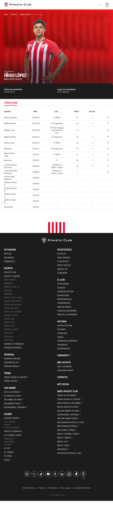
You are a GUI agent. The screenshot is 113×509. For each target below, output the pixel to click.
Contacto (62, 382)
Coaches (7, 451)
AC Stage (8, 463)
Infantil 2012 (9, 321)
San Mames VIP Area (13, 404)
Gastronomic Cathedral (16, 413)
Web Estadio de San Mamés (70, 408)
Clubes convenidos (12, 434)
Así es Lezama (10, 428)
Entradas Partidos (13, 362)
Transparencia (64, 305)
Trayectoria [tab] (10, 102)
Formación (8, 445)
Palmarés (61, 333)
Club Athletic (63, 261)
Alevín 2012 (9, 336)
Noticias (8, 253)
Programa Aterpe (66, 375)
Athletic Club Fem (12, 277)
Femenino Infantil (11, 332)
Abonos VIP (62, 270)
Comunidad (62, 274)
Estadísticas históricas (68, 345)
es (101, 5)
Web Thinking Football (68, 433)
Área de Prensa (64, 309)
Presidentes (62, 349)
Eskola (7, 467)
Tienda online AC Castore (16, 381)
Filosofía (61, 289)
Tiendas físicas (11, 385)
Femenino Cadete (11, 317)
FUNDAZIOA (63, 360)
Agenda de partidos (13, 351)
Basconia (8, 292)
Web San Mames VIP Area (69, 417)
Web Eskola (62, 457)
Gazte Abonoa (64, 257)
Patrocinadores (65, 301)
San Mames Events (13, 408)
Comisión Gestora (66, 293)
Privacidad (52, 496)
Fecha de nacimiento (13, 89)
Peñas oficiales (64, 266)
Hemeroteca (10, 261)
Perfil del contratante (68, 317)
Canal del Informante (67, 313)
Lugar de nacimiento (66, 89)
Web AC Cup (62, 449)
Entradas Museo (12, 370)
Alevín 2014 (9, 339)
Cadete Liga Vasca (11, 310)
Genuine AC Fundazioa (14, 347)
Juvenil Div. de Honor (13, 303)
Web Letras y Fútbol (67, 437)
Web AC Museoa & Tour (68, 413)
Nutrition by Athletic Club (70, 461)
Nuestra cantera (12, 424)
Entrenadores (64, 353)
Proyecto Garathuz (14, 437)
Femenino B (8, 284)
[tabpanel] (56, 160)
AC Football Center (13, 441)
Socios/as (62, 253)
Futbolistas (63, 337)
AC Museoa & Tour (13, 400)
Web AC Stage (63, 453)
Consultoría (9, 448)
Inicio (6, 14)
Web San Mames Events (68, 425)
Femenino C (8, 295)
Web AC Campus (64, 445)
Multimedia (9, 257)
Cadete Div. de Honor (13, 314)
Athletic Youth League (13, 299)
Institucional (63, 285)
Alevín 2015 (9, 343)
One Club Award (65, 371)
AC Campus (9, 459)
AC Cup (7, 455)
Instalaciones (63, 297)
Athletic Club (10, 273)
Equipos (14, 14)
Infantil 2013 (9, 328)
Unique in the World (67, 400)
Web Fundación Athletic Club (71, 429)
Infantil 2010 (9, 325)
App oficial (63, 389)
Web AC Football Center (68, 441)
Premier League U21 (12, 288)
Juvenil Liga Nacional (13, 306)
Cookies (41, 496)
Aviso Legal (65, 496)
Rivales (60, 341)
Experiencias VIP (11, 366)
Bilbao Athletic (25, 14)
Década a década (65, 328)
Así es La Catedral (12, 396)
